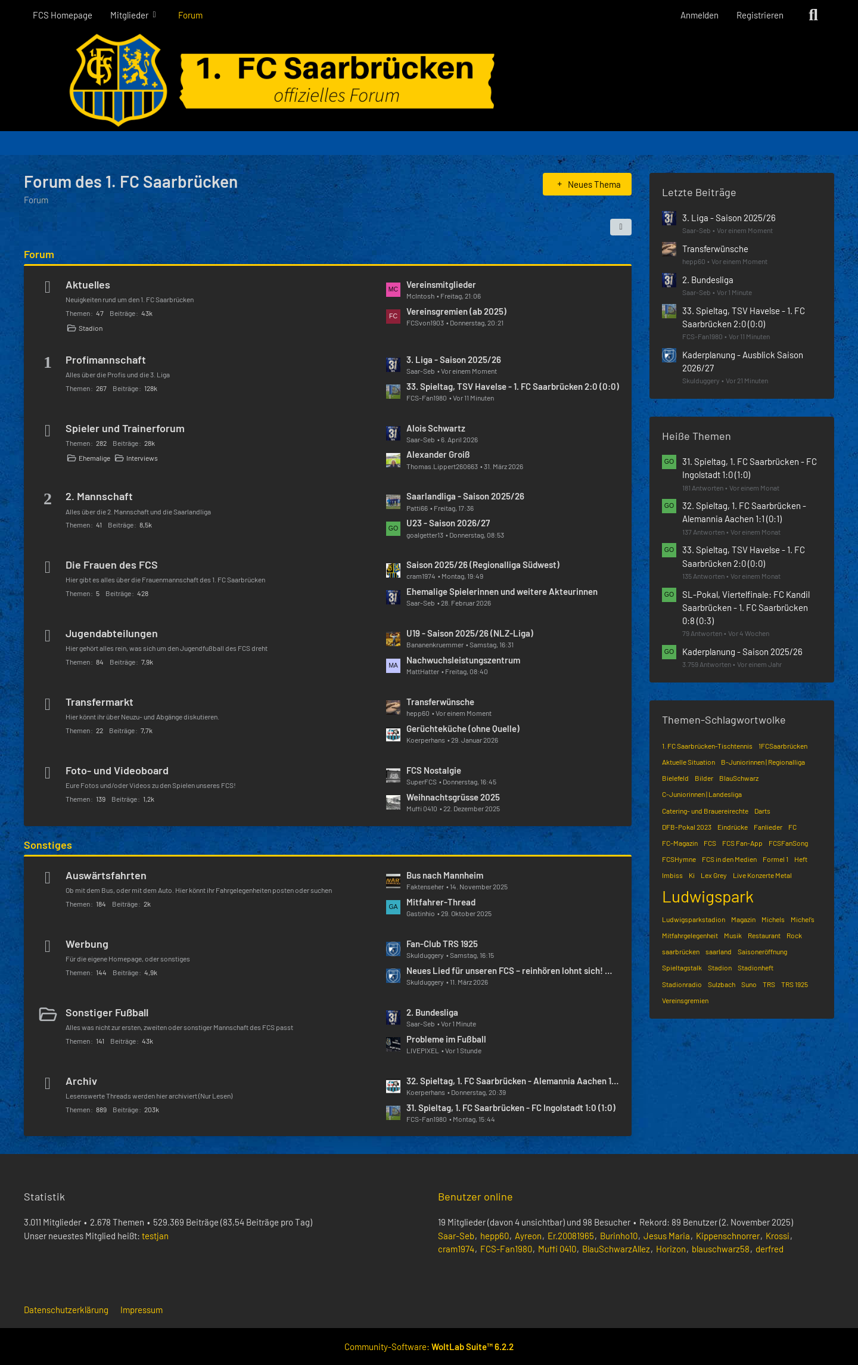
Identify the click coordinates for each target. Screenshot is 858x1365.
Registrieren (760, 15)
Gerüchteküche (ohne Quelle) (463, 728)
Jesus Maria (667, 1235)
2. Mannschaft (99, 495)
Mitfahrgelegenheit (690, 935)
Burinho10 (619, 1235)
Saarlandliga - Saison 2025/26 (465, 496)
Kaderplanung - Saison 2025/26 (742, 651)
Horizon (671, 1248)
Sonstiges (48, 844)
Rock (794, 935)
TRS (769, 984)
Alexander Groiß (438, 454)
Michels (773, 919)
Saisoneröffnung (762, 951)
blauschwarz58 (721, 1248)
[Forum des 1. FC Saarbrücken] (429, 80)
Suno (749, 984)
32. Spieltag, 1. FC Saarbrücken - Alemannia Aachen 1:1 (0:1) (513, 1080)
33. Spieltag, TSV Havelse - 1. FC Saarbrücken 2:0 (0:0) (512, 386)
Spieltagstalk (682, 967)
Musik (733, 935)
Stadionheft (755, 967)
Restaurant (764, 935)
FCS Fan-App (742, 843)
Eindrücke (732, 827)
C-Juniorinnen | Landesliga (702, 794)
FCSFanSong (788, 843)
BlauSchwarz (738, 778)
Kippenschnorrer (728, 1235)
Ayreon (528, 1235)
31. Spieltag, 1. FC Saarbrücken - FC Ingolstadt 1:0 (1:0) (510, 1107)
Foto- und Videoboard (117, 770)
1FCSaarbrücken (782, 746)
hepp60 (494, 1235)
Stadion (90, 328)
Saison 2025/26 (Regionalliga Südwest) (482, 564)
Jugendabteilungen (112, 633)
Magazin (743, 919)
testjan (155, 1235)
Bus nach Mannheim (444, 875)
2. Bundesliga (432, 1012)
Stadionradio (682, 984)
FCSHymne (679, 859)
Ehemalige (94, 458)
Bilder (704, 778)
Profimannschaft (106, 359)
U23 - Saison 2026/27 (448, 522)
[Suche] (813, 15)
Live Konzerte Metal (762, 875)
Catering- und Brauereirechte (705, 810)
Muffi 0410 (557, 1248)
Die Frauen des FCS (112, 564)
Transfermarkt (99, 701)
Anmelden (699, 15)
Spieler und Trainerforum (125, 428)
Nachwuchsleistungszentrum (463, 659)
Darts (762, 810)
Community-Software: (429, 1346)
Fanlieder (768, 827)
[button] (621, 227)
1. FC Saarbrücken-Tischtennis (707, 746)
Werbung (87, 943)
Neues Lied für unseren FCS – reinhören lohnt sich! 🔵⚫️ (513, 970)
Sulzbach (721, 984)
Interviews (142, 458)
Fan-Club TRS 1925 (442, 943)
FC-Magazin (680, 843)
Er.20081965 (571, 1235)
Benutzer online (475, 1196)
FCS (710, 843)
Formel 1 (775, 859)
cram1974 (456, 1248)
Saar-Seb (456, 1235)
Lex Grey (714, 875)
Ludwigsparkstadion (693, 919)
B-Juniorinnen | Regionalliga (763, 762)
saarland (718, 951)
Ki (692, 875)
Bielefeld (675, 778)
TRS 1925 (794, 984)
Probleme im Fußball (446, 1039)
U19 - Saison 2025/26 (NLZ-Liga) (469, 633)
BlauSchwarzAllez (616, 1248)
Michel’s (803, 919)
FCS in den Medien (729, 859)
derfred (770, 1248)
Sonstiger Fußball (107, 1012)
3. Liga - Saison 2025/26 (453, 359)
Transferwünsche (440, 701)
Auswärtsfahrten (106, 875)
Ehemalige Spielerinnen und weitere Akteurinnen (502, 591)
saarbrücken (681, 951)
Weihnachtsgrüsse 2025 (453, 797)
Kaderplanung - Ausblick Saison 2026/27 (742, 361)
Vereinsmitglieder (441, 284)
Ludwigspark (708, 896)
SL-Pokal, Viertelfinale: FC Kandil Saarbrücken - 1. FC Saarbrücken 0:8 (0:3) (746, 607)
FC (792, 827)
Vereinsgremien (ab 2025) (456, 311)
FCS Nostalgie (433, 770)
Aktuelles (88, 284)
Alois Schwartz (435, 428)
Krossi (777, 1235)
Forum (39, 253)
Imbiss (672, 875)
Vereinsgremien (685, 1000)
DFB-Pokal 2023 (686, 827)
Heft (800, 859)
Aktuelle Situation (688, 762)
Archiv (81, 1080)
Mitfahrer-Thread (440, 901)
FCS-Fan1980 (506, 1248)
